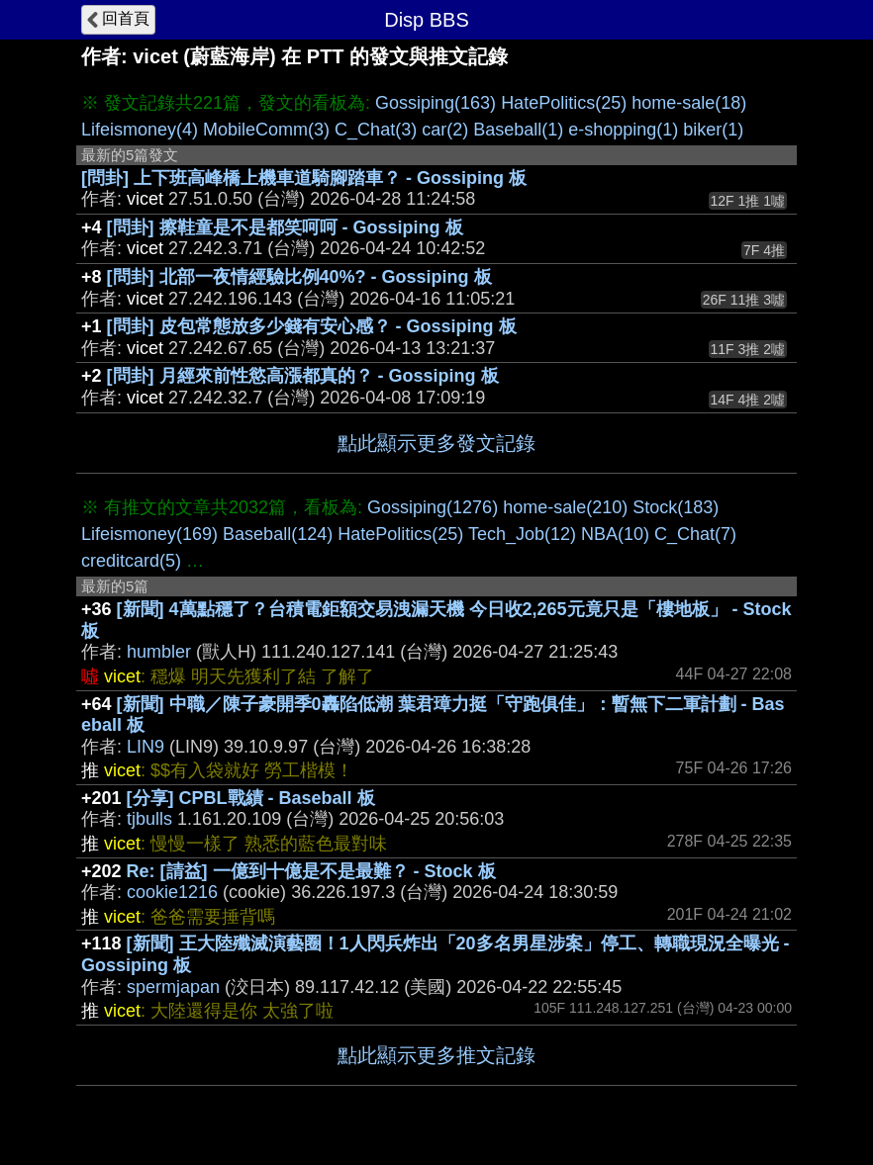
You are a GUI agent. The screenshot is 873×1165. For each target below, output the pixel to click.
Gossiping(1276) (432, 507)
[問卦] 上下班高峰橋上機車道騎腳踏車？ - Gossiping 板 (304, 178)
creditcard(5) (131, 561)
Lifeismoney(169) (149, 534)
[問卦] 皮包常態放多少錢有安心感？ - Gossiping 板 (312, 326)
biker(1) (713, 129)
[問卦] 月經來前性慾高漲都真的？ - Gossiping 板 (303, 376)
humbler (159, 652)
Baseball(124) (278, 534)
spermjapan (173, 987)
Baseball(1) (518, 129)
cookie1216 (172, 892)
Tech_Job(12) (522, 534)
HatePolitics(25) (564, 103)
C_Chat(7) (695, 534)
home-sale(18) (688, 103)
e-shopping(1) (623, 129)
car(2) (445, 129)
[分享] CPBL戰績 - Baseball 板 (251, 798)
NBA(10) (615, 534)
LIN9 (145, 747)
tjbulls (149, 819)
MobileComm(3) (266, 129)
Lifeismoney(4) (139, 129)
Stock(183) (675, 507)
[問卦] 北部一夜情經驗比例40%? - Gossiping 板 (299, 277)
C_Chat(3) (376, 129)
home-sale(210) (565, 507)
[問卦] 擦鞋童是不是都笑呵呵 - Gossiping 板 (285, 227)
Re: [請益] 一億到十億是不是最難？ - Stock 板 (311, 871)
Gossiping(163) (435, 103)
